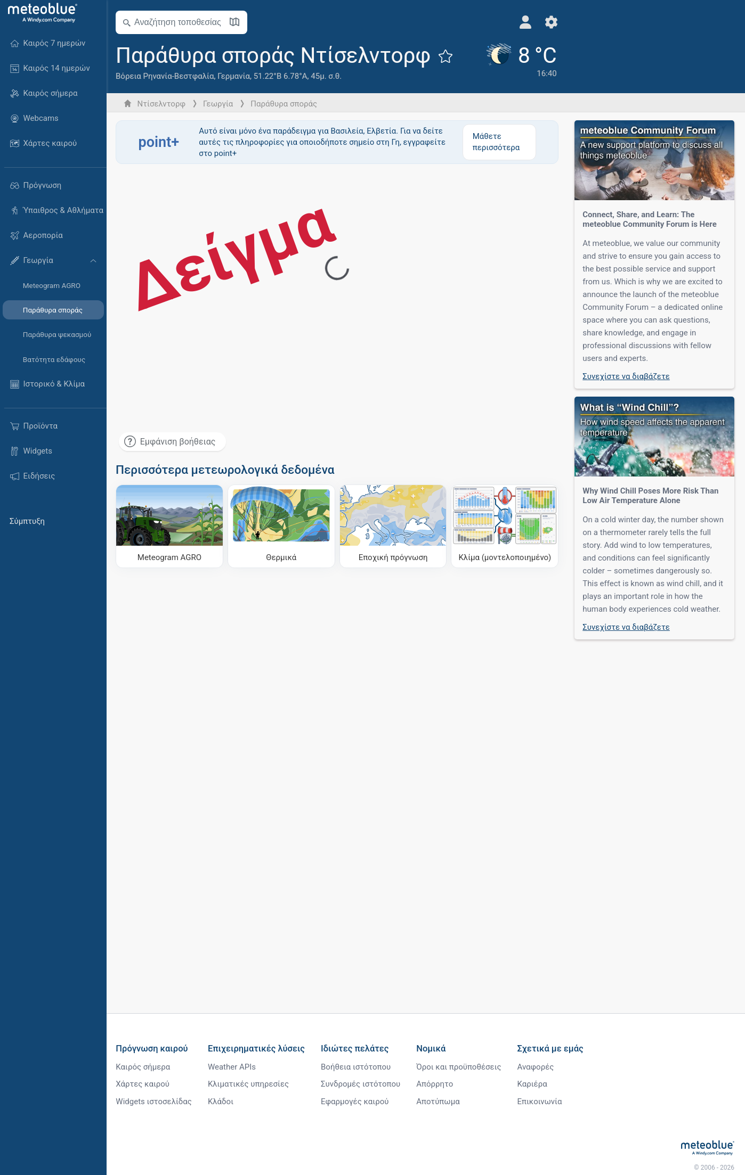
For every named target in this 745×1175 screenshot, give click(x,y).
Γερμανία (235, 76)
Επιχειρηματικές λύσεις (257, 1048)
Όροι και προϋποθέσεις (460, 1067)
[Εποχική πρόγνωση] (394, 526)
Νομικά (432, 1048)
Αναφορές (537, 1067)
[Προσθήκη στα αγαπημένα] (447, 55)
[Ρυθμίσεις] (544, 22)
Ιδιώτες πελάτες (356, 1048)
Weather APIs (233, 1067)
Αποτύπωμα (439, 1102)
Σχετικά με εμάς (552, 1048)
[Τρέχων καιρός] (513, 63)
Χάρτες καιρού (144, 1084)
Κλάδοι (222, 1102)
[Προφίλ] (518, 22)
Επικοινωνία (541, 1102)
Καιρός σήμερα (144, 1067)
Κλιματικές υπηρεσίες (249, 1084)
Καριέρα (533, 1084)
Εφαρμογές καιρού (356, 1102)
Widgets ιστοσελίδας (155, 1102)
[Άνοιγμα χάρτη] (236, 22)
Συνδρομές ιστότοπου (362, 1084)
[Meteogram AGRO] (171, 526)
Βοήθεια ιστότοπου (357, 1067)
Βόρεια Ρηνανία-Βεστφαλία (166, 76)
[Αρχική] (40, 13)
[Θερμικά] (282, 526)
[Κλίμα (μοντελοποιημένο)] (505, 526)
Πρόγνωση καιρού (153, 1048)
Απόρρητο (436, 1084)
